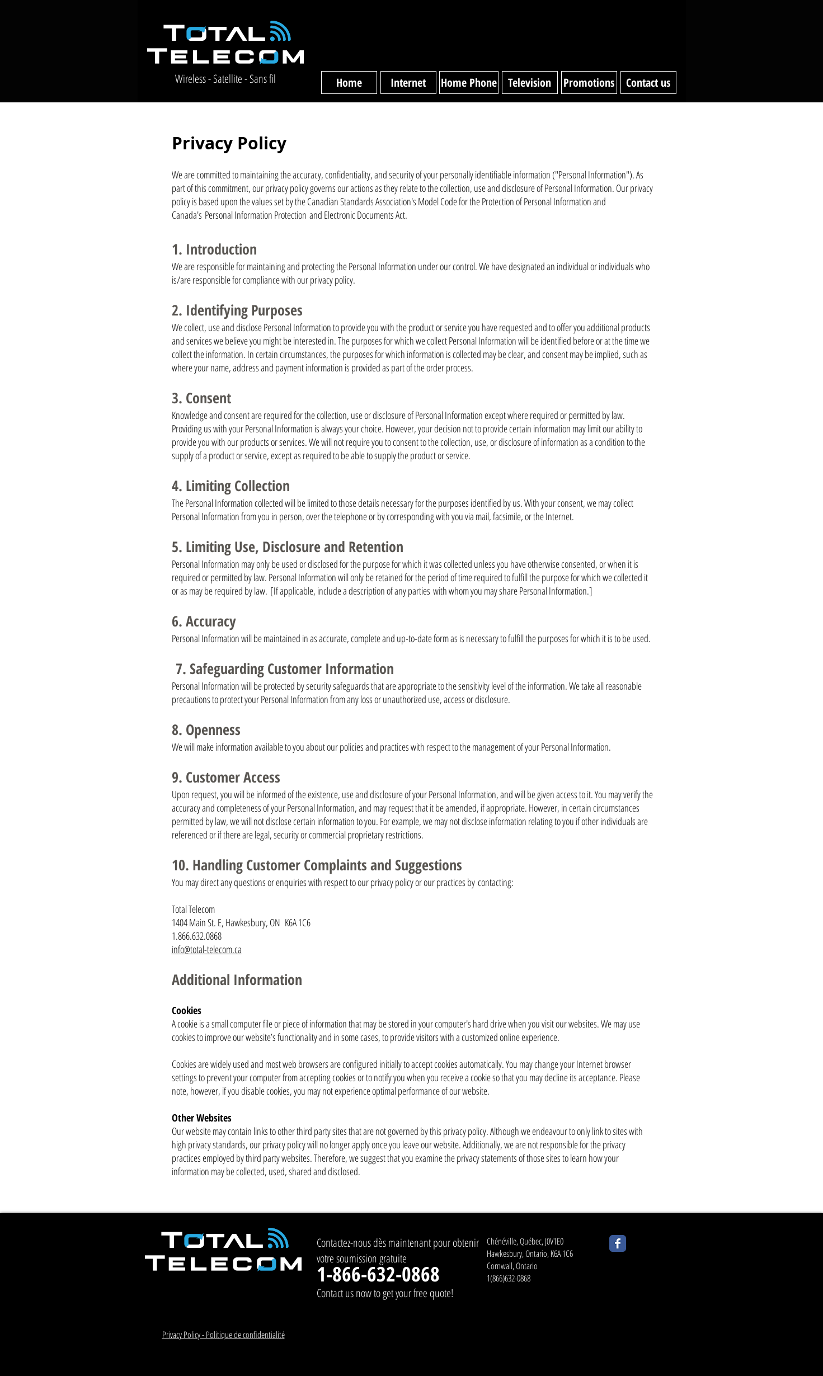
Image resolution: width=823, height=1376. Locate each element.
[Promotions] (589, 82)
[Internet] (408, 82)
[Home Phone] (468, 82)
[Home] (349, 82)
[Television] (530, 82)
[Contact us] (648, 82)
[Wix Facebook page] (617, 1243)
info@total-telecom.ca (207, 949)
